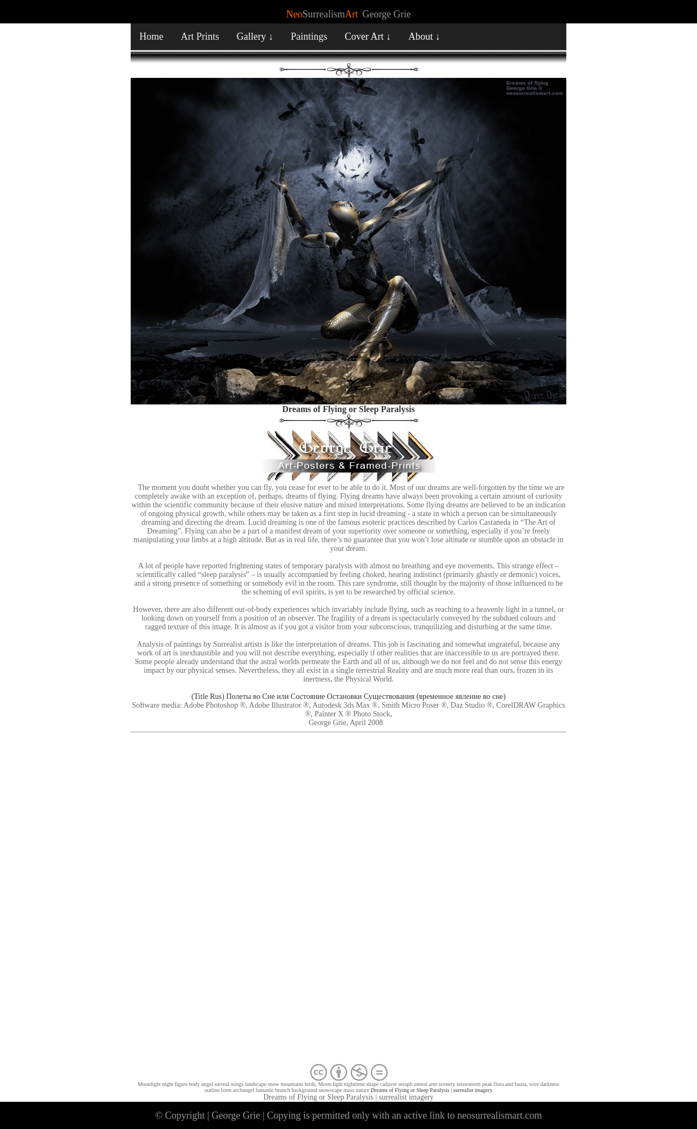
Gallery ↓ (255, 36)
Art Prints (200, 36)
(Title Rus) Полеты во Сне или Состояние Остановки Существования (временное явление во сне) (348, 696)
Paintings (309, 36)
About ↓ (424, 36)
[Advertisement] (348, 900)
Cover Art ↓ (368, 36)
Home (151, 36)
